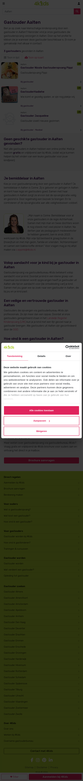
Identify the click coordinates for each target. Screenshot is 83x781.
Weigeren (41, 431)
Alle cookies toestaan (41, 410)
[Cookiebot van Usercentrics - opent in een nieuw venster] (65, 347)
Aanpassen (41, 420)
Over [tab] (68, 356)
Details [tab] (41, 356)
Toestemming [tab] (15, 356)
